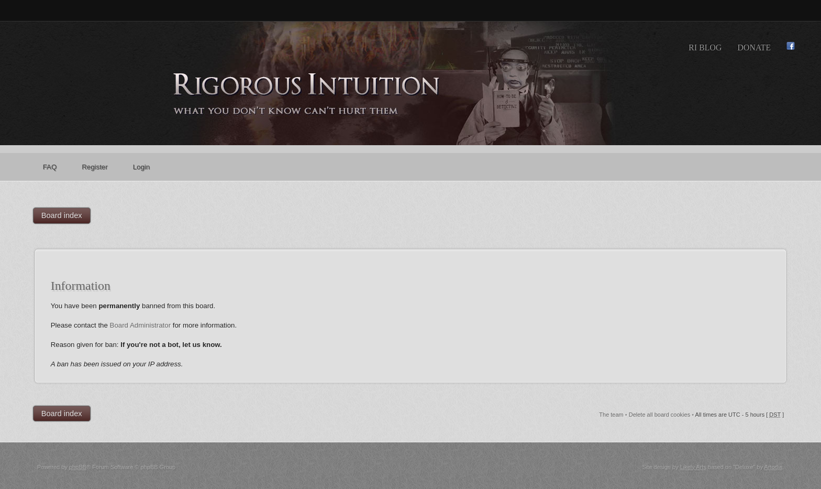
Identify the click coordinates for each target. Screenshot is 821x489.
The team (611, 414)
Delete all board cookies (659, 414)
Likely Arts (693, 467)
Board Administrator (140, 325)
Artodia (773, 467)
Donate (754, 47)
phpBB (77, 467)
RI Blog (705, 47)
